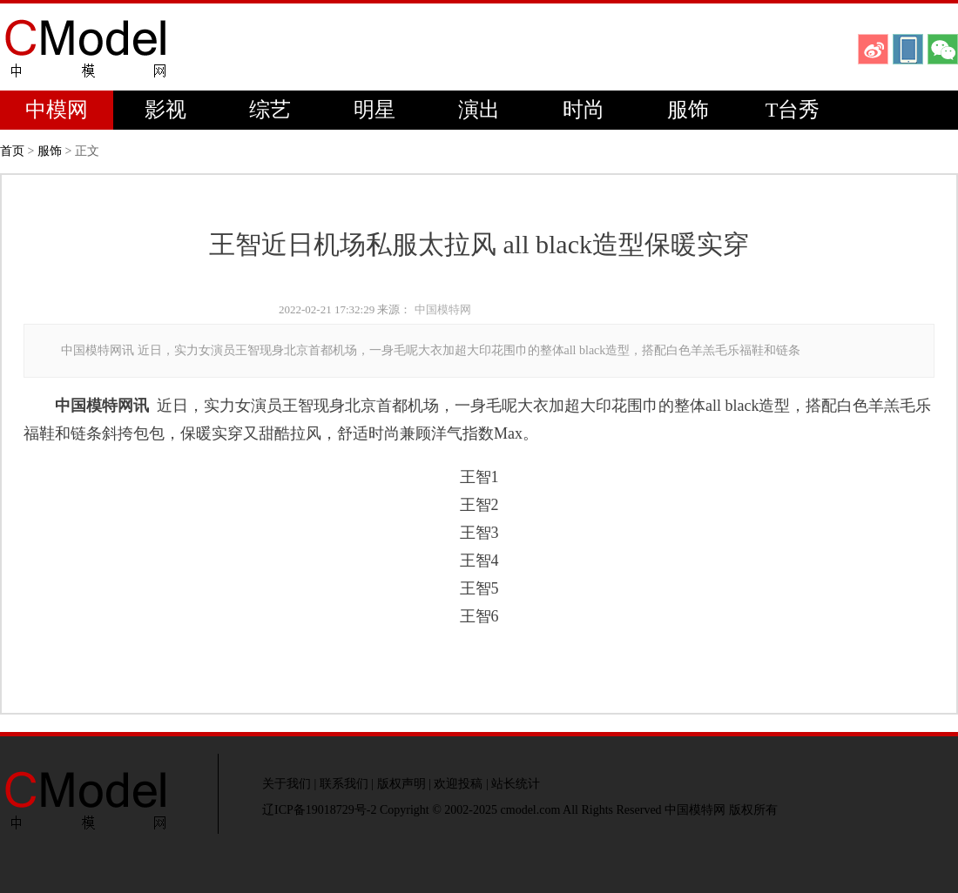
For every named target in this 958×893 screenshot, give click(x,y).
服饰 (688, 109)
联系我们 (344, 783)
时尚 (583, 109)
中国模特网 (443, 309)
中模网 (56, 109)
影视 (165, 109)
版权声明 (401, 783)
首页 (12, 151)
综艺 (270, 109)
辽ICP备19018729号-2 (319, 809)
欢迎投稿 (458, 783)
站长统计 (515, 783)
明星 (374, 109)
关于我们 (286, 783)
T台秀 (793, 109)
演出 (479, 109)
